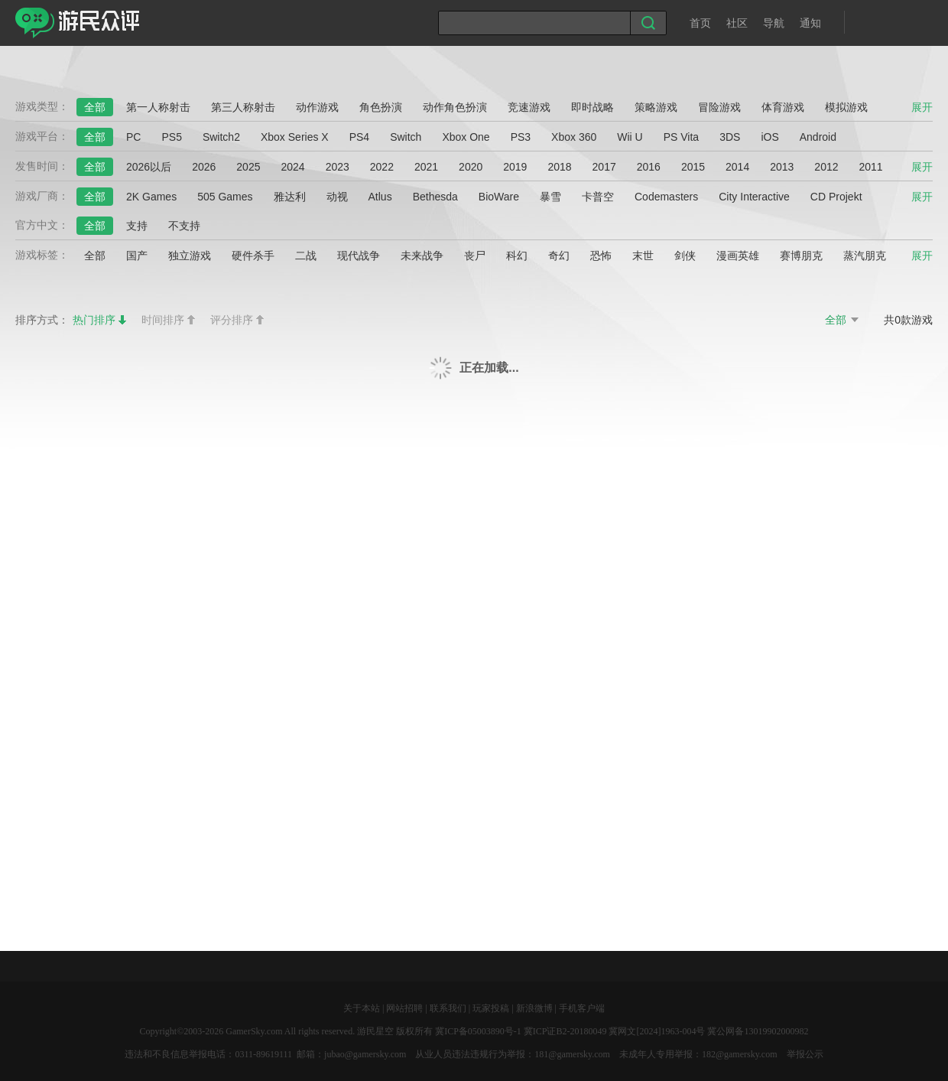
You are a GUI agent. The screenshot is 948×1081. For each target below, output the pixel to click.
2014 (737, 167)
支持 (137, 226)
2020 (470, 167)
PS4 (359, 137)
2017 (604, 167)
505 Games (224, 196)
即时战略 (592, 107)
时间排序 (162, 320)
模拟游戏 (846, 107)
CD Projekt (836, 196)
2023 (337, 167)
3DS (729, 137)
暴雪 (550, 196)
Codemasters (666, 196)
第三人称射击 (243, 107)
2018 (559, 167)
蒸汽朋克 (864, 255)
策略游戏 (656, 107)
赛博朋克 (801, 255)
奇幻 (559, 255)
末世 (643, 255)
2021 (426, 167)
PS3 (521, 137)
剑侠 (685, 255)
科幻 (517, 255)
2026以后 (148, 167)
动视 (337, 196)
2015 (693, 167)
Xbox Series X (295, 137)
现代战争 (358, 255)
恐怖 (601, 255)
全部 (95, 107)
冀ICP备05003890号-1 (478, 1031)
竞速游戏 (529, 107)
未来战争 (422, 255)
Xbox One (465, 137)
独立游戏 (189, 255)
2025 (248, 167)
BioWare (499, 196)
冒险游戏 (719, 107)
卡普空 (598, 196)
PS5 (171, 137)
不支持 (184, 226)
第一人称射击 (158, 107)
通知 (810, 23)
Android (818, 137)
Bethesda (435, 196)
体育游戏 (782, 107)
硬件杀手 (253, 255)
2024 (292, 167)
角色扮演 (380, 107)
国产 (137, 255)
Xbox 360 (573, 137)
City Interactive (754, 196)
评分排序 (231, 320)
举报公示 (805, 1054)
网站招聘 (404, 1008)
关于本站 (361, 1008)
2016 (649, 167)
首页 (700, 23)
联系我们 (448, 1008)
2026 (204, 167)
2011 (871, 167)
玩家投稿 (490, 1008)
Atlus (380, 196)
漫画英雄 (737, 255)
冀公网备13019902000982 (757, 1031)
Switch (405, 137)
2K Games (151, 196)
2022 (382, 167)
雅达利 (290, 196)
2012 (826, 167)
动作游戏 (317, 107)
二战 (306, 255)
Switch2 (221, 137)
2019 (515, 167)
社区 (737, 23)
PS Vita (681, 137)
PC (133, 137)
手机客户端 (582, 1008)
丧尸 (474, 255)
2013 (782, 167)
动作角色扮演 (455, 107)
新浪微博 (534, 1008)
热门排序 (94, 320)
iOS (769, 137)
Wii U (629, 137)
